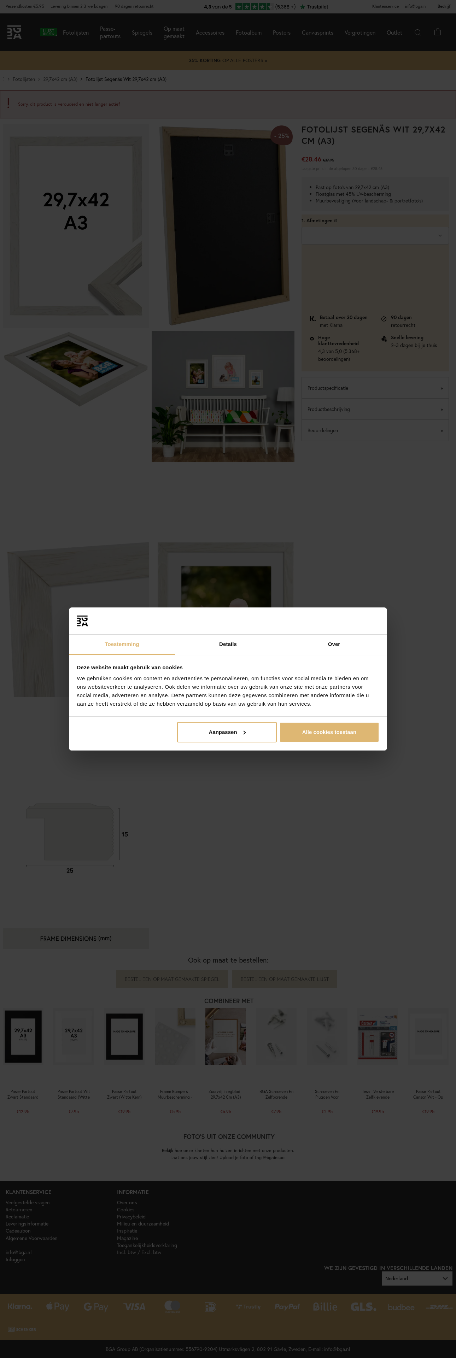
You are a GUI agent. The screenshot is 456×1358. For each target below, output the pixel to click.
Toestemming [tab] (122, 644)
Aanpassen (227, 732)
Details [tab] (228, 644)
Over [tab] (334, 644)
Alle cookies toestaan (329, 732)
